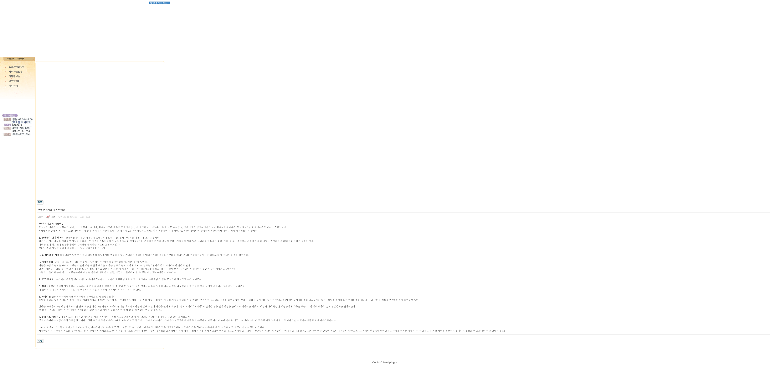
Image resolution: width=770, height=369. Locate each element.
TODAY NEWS (16, 67)
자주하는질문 (16, 71)
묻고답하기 (14, 81)
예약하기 (13, 85)
